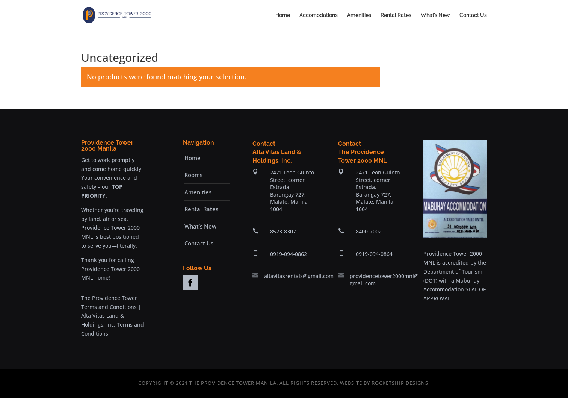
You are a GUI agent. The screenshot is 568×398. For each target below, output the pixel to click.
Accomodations (318, 15)
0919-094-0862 (288, 253)
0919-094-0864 (374, 253)
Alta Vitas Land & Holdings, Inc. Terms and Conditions (112, 324)
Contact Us (473, 15)
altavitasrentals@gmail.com (299, 276)
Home (282, 15)
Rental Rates (396, 15)
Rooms (193, 175)
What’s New (435, 15)
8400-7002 (369, 231)
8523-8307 (283, 231)
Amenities (359, 15)
